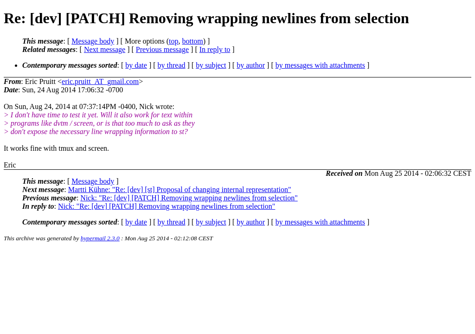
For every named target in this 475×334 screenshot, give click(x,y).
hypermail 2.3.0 (100, 238)
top (173, 41)
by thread (172, 65)
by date (136, 65)
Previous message (162, 49)
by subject (211, 65)
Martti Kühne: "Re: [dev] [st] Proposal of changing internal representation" (179, 189)
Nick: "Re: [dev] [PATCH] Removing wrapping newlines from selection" (188, 198)
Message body (92, 41)
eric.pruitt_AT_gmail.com (100, 81)
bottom (192, 41)
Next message (104, 49)
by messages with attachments (320, 65)
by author (251, 65)
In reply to (215, 49)
